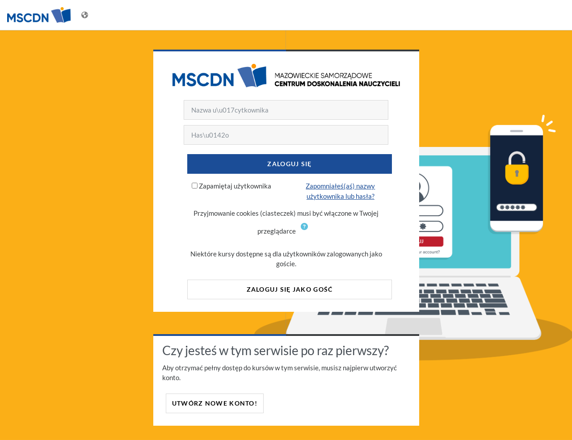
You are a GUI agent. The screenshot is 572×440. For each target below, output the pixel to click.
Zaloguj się (289, 164)
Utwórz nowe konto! (214, 403)
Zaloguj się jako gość (290, 289)
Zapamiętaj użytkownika (235, 186)
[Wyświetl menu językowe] (85, 15)
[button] (306, 232)
